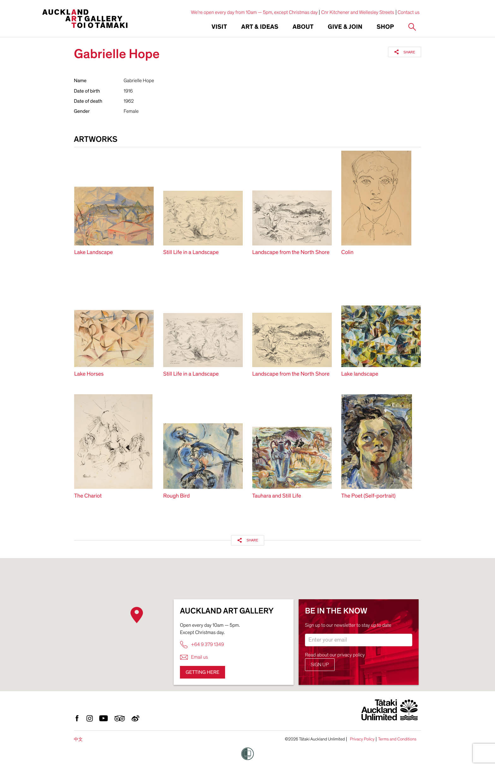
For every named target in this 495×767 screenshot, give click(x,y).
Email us (194, 657)
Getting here (202, 672)
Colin (347, 252)
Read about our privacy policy (335, 654)
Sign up (320, 664)
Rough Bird (176, 496)
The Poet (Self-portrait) (368, 496)
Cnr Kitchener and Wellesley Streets (357, 12)
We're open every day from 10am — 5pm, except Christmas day (254, 12)
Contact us (409, 12)
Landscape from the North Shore (291, 252)
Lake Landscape (93, 252)
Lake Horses (89, 374)
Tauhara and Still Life (276, 496)
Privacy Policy (362, 739)
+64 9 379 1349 (202, 645)
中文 (78, 739)
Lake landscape (359, 374)
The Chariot (88, 496)
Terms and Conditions (397, 739)
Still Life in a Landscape (191, 252)
